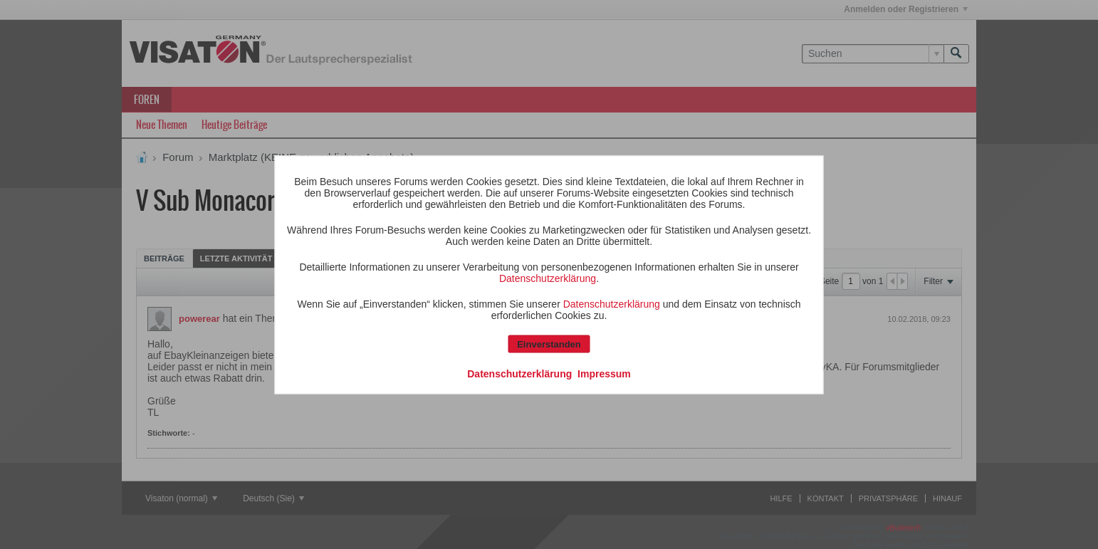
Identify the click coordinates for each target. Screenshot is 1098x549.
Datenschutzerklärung (547, 277)
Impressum (604, 373)
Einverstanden (549, 343)
